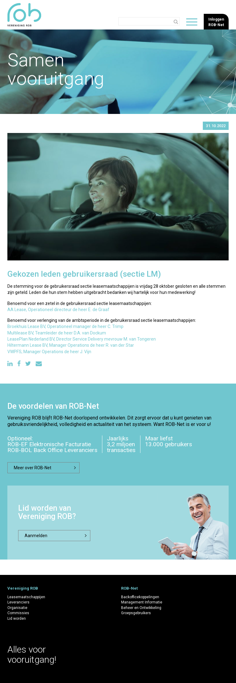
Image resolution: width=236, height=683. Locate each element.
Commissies (18, 613)
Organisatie (17, 608)
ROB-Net (129, 588)
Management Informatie (141, 602)
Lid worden (16, 618)
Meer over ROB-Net (32, 467)
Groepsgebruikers (136, 613)
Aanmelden (36, 535)
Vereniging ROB (22, 588)
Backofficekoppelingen (140, 597)
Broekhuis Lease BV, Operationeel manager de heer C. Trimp (65, 326)
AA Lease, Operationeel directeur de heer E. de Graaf (58, 309)
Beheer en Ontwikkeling (141, 608)
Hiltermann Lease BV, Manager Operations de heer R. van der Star (70, 345)
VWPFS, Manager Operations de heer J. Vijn (49, 351)
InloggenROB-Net (216, 22)
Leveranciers (18, 602)
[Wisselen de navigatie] (191, 21)
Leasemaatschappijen (26, 597)
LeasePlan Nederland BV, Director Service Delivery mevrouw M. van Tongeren (81, 339)
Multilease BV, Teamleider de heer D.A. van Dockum (56, 332)
